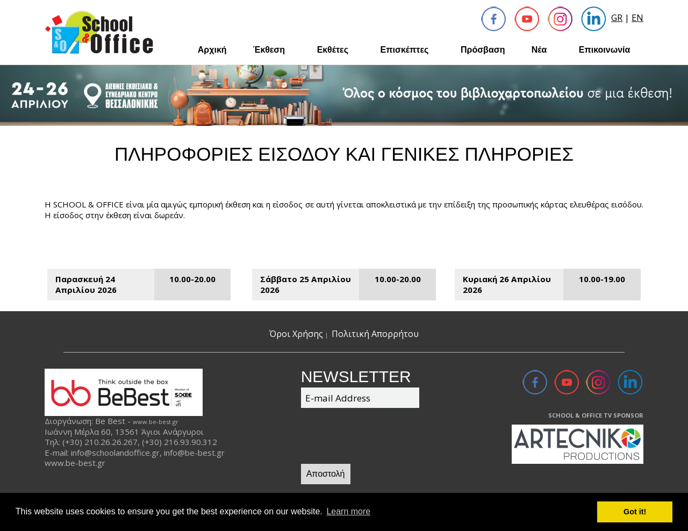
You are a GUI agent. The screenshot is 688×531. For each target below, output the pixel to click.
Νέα (539, 49)
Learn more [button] (348, 511)
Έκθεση (269, 49)
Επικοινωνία (604, 49)
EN (637, 18)
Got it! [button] (635, 511)
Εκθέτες (332, 49)
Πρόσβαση (483, 49)
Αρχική (212, 49)
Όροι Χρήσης (296, 334)
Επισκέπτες (405, 49)
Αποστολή (325, 473)
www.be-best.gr (155, 422)
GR (616, 18)
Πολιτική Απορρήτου (375, 334)
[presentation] (382, 437)
